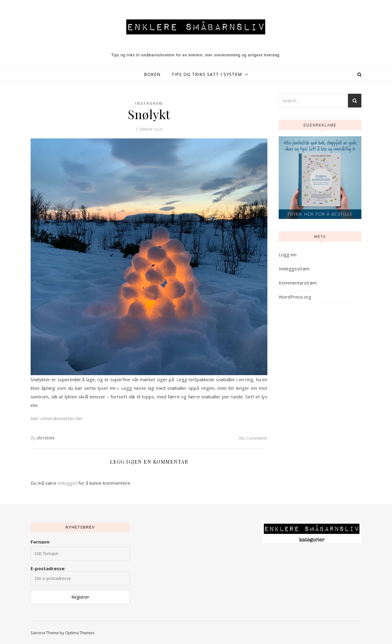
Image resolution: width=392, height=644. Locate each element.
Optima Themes (80, 632)
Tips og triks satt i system (207, 74)
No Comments (253, 438)
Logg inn (287, 254)
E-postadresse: (80, 575)
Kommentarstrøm (298, 283)
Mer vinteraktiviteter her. (57, 418)
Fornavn (40, 542)
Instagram (149, 103)
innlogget (67, 483)
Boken (152, 74)
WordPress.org (295, 297)
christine (46, 438)
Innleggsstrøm (294, 269)
